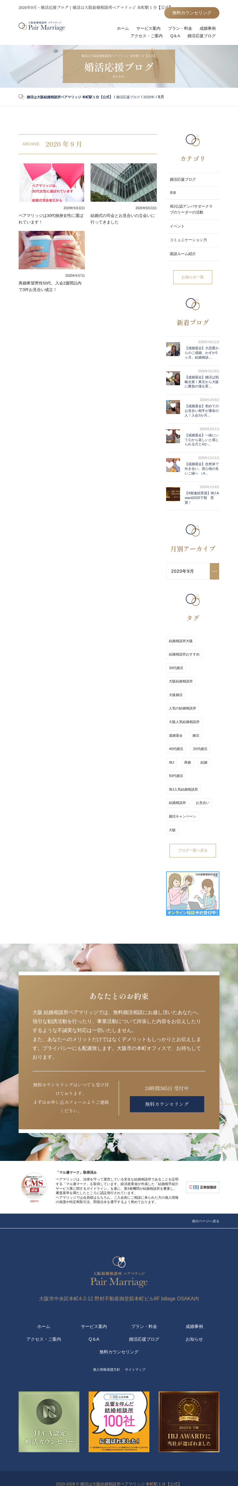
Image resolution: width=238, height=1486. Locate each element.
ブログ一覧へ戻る (193, 833)
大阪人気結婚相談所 (184, 740)
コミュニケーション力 (190, 244)
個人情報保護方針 (105, 1358)
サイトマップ (138, 1358)
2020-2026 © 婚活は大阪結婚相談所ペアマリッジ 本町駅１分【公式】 (119, 1472)
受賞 (173, 195)
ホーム (117, 29)
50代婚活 (176, 782)
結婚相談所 (177, 803)
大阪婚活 (176, 719)
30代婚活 (176, 698)
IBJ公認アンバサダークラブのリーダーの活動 (191, 212)
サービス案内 (144, 29)
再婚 (185, 772)
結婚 (200, 772)
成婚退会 (176, 751)
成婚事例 (207, 29)
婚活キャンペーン (182, 814)
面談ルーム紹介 (184, 258)
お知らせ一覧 (193, 281)
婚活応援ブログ (200, 37)
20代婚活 (198, 761)
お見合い (201, 803)
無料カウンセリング (189, 13)
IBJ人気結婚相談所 (183, 793)
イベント (178, 229)
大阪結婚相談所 (181, 709)
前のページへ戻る (203, 1203)
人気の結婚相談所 (182, 730)
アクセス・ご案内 (142, 37)
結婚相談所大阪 (181, 677)
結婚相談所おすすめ (184, 688)
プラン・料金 (178, 29)
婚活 (194, 751)
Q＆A (172, 37)
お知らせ (194, 1327)
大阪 (207, 814)
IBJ (171, 772)
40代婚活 (176, 761)
